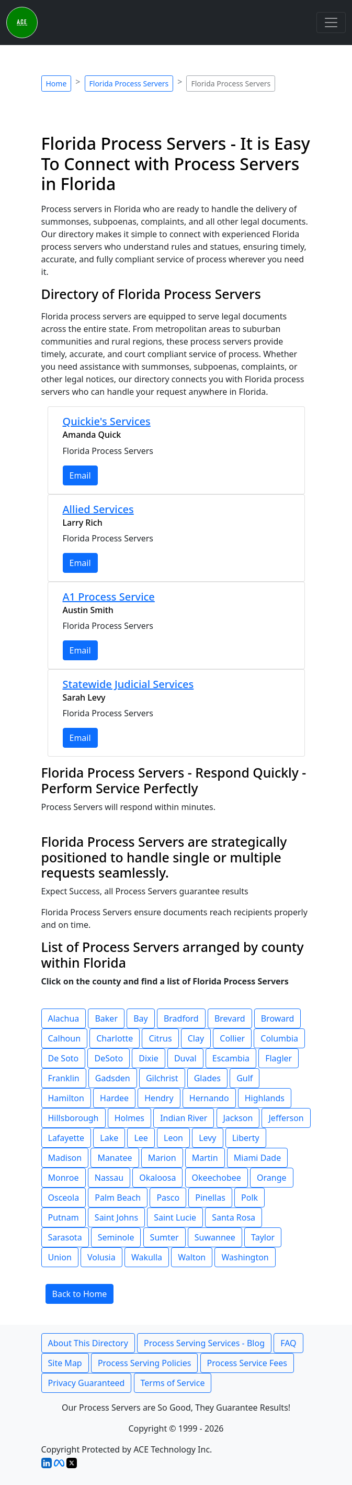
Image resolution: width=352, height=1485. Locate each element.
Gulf (244, 1078)
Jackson (238, 1118)
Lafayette (66, 1138)
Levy (207, 1138)
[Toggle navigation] (331, 22)
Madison (65, 1157)
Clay (196, 1038)
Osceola (64, 1197)
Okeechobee (216, 1177)
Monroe (63, 1177)
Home (56, 83)
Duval (185, 1058)
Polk (249, 1197)
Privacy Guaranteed (86, 1383)
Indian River (183, 1118)
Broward (277, 1018)
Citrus (160, 1038)
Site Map (65, 1363)
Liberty (245, 1138)
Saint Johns (116, 1217)
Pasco (167, 1197)
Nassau (109, 1177)
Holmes (129, 1118)
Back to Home (79, 1294)
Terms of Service (173, 1383)
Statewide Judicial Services (128, 684)
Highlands (265, 1098)
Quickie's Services (107, 421)
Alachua (64, 1018)
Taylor (263, 1237)
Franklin (64, 1078)
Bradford (181, 1018)
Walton (192, 1257)
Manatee (114, 1157)
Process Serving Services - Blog (204, 1343)
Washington (244, 1257)
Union (60, 1257)
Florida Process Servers (129, 83)
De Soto (63, 1058)
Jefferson (285, 1118)
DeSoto (108, 1058)
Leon (173, 1138)
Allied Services (98, 509)
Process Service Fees (247, 1363)
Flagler (278, 1058)
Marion (162, 1157)
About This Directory (88, 1343)
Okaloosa (157, 1177)
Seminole (116, 1237)
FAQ (288, 1343)
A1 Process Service (109, 597)
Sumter (164, 1237)
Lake (109, 1138)
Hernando (209, 1098)
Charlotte (114, 1038)
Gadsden (112, 1078)
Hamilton (66, 1098)
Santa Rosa (233, 1217)
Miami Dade (257, 1157)
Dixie (148, 1058)
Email (80, 475)
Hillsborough (73, 1118)
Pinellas (210, 1197)
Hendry (158, 1098)
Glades (207, 1078)
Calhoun (64, 1038)
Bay (140, 1018)
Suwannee (215, 1237)
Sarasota (65, 1237)
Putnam (63, 1217)
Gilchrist (162, 1078)
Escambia (230, 1058)
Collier (232, 1038)
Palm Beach (118, 1197)
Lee (140, 1138)
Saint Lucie (175, 1217)
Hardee (114, 1098)
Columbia (279, 1038)
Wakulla (146, 1257)
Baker (106, 1018)
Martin (205, 1157)
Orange (272, 1177)
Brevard (229, 1018)
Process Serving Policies (144, 1363)
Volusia (101, 1257)
